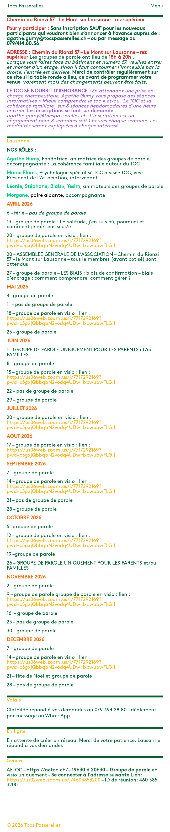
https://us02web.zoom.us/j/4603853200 (54, 780)
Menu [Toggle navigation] (156, 6)
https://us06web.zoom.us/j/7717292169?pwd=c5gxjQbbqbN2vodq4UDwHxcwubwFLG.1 (61, 243)
